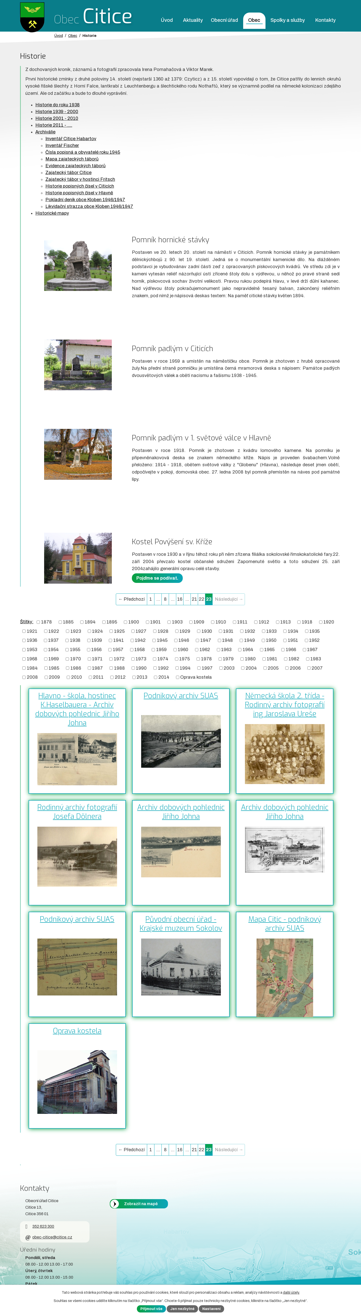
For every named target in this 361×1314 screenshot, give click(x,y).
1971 (97, 658)
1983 (315, 658)
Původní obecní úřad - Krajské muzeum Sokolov (181, 923)
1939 (97, 640)
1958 (139, 649)
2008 (32, 677)
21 (194, 599)
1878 (46, 622)
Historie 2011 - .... (53, 125)
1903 (177, 622)
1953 (32, 649)
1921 (32, 631)
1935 (314, 631)
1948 (227, 640)
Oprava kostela (196, 677)
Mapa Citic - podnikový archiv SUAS (284, 923)
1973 (141, 658)
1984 (32, 667)
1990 (141, 667)
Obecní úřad (224, 20)
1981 (272, 658)
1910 (221, 622)
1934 (293, 631)
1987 (97, 667)
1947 (205, 640)
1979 (228, 658)
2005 (273, 667)
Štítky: (26, 621)
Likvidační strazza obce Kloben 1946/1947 (89, 206)
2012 (120, 677)
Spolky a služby (287, 20)
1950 (271, 640)
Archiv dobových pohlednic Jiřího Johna (181, 812)
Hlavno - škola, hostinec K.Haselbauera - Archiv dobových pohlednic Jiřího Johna (77, 709)
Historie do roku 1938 (57, 104)
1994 (185, 667)
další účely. (291, 1292)
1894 (90, 622)
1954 (53, 649)
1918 (307, 622)
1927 (141, 631)
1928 (163, 631)
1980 (250, 658)
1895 (112, 622)
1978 (206, 658)
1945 (162, 640)
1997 (207, 667)
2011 (98, 677)
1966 (291, 649)
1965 (269, 649)
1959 (161, 649)
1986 (75, 667)
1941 (118, 640)
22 (201, 599)
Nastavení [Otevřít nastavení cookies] (211, 1309)
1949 (249, 640)
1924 (97, 631)
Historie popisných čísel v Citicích (79, 186)
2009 (54, 677)
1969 (53, 658)
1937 (53, 640)
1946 (183, 640)
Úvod (167, 20)
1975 (184, 658)
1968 (32, 658)
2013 (142, 677)
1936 (32, 640)
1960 (183, 649)
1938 (75, 640)
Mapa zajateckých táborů (72, 159)
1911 (242, 622)
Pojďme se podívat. (157, 578)
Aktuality (193, 20)
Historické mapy (52, 213)
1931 (228, 631)
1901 (155, 622)
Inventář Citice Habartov (70, 138)
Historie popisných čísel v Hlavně (79, 192)
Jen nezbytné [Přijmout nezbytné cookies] (182, 1309)
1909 (199, 622)
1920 (328, 622)
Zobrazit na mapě (141, 1204)
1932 (250, 631)
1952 (314, 640)
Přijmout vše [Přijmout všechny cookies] (151, 1309)
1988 (119, 667)
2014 (163, 677)
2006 (295, 667)
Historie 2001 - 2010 (56, 118)
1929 (184, 631)
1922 (53, 631)
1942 (140, 640)
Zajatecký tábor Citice (68, 172)
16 (179, 599)
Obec (254, 20)
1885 (68, 622)
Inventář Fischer (62, 145)
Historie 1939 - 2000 (56, 111)
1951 (293, 640)
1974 (162, 658)
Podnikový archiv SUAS (181, 696)
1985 (54, 667)
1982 (294, 658)
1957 (118, 649)
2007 (317, 667)
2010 (76, 677)
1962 (205, 649)
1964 (248, 649)
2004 (251, 667)
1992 (163, 667)
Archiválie (45, 131)
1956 (96, 649)
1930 (207, 631)
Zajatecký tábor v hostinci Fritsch (80, 179)
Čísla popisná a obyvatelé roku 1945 (82, 152)
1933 (271, 631)
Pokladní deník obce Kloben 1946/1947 (85, 199)
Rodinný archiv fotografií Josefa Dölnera (77, 812)
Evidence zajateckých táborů (75, 165)
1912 (264, 622)
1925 (119, 631)
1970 (75, 658)
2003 (229, 667)
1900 (133, 622)
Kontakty (325, 20)
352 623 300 (39, 1226)
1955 (75, 649)
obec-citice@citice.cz (48, 1237)
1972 (119, 658)
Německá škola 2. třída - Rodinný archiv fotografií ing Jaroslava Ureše (285, 705)
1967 (312, 649)
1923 (75, 631)
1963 (226, 649)
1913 (285, 622)
